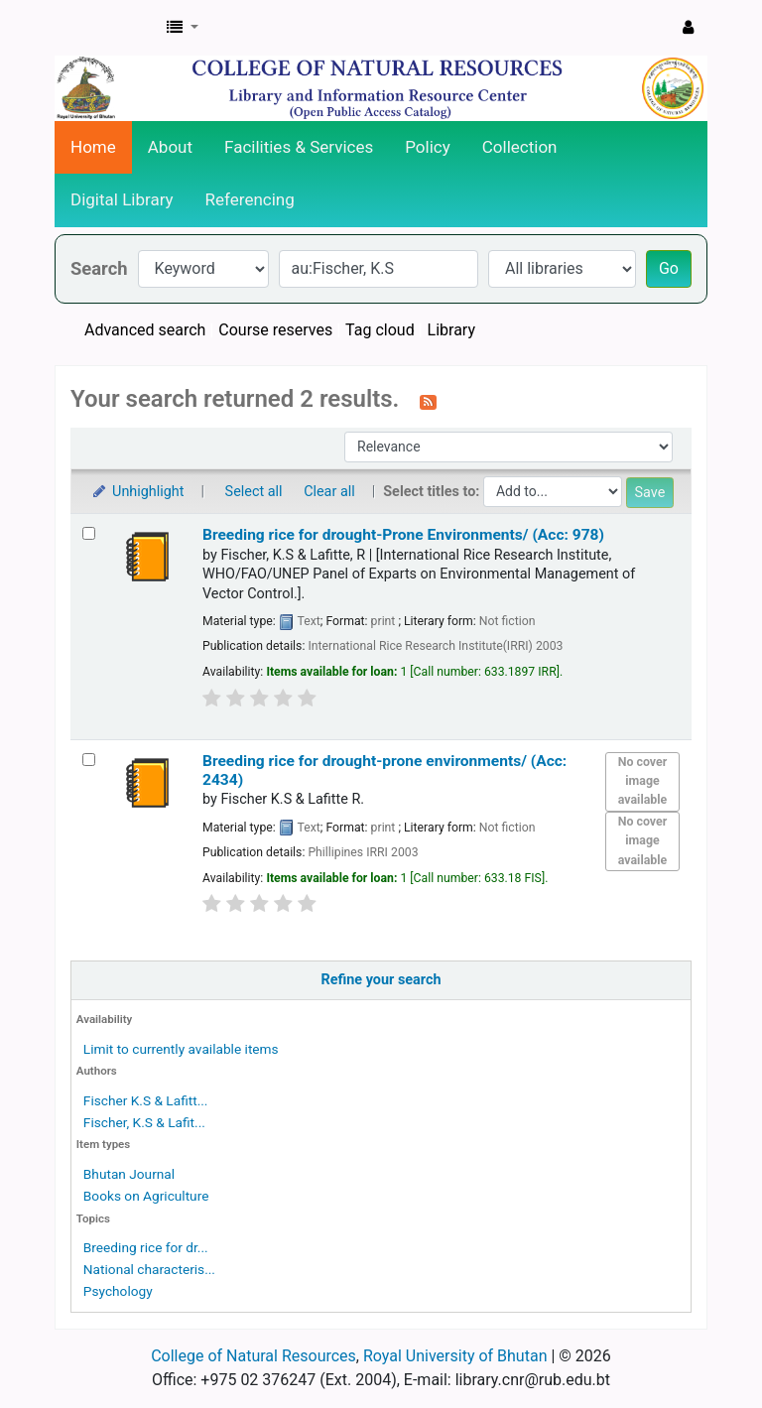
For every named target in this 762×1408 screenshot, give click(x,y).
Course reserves (275, 329)
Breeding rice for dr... (145, 1247)
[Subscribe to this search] (428, 401)
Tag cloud (380, 329)
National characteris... (149, 1269)
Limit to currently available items (181, 1049)
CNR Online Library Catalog (105, 28)
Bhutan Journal (129, 1174)
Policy (427, 147)
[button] (182, 28)
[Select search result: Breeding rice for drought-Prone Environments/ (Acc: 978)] (88, 533)
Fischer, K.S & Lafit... (144, 1122)
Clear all (329, 491)
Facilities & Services (298, 147)
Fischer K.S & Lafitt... (145, 1100)
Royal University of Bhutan (455, 1355)
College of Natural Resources (253, 1355)
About (170, 147)
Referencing (250, 199)
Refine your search (381, 979)
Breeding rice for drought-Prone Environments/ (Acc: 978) (403, 535)
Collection (520, 147)
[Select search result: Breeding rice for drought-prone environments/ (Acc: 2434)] (88, 759)
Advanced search (144, 329)
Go (669, 268)
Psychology (118, 1291)
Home (93, 147)
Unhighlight (137, 491)
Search (99, 268)
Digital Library (122, 199)
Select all (254, 491)
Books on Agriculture (146, 1196)
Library (451, 329)
